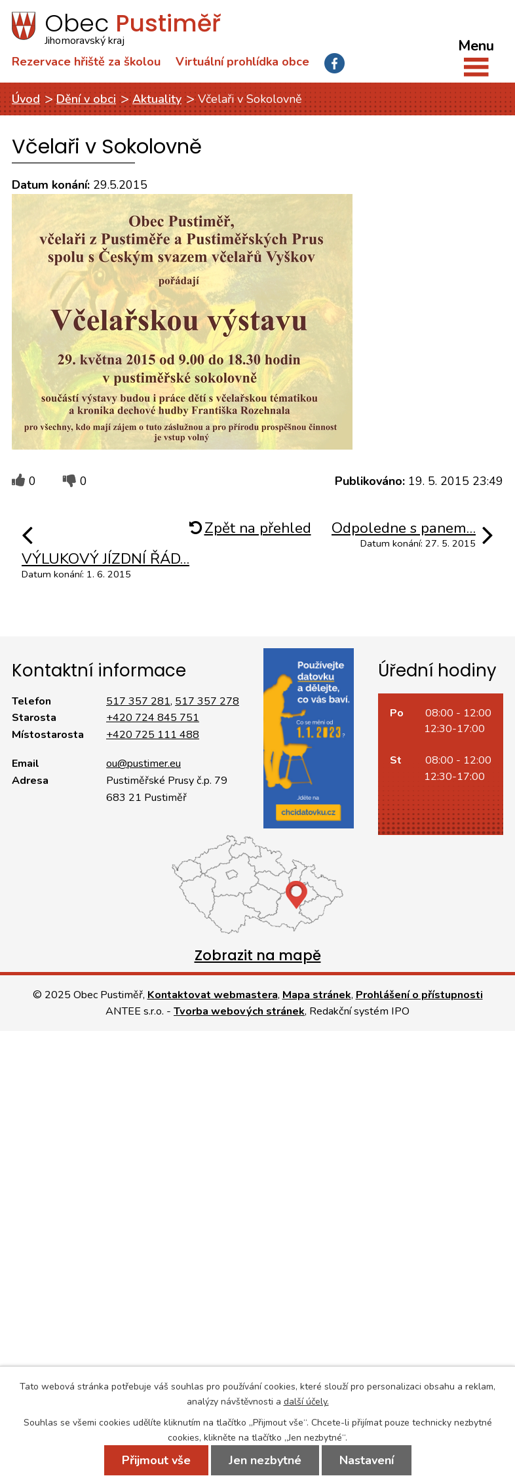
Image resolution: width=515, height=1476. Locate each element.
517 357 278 (207, 701)
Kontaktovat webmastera (212, 995)
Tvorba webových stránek (239, 1011)
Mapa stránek (316, 995)
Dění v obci (86, 99)
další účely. (306, 1401)
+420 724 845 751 (152, 717)
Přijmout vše (156, 1460)
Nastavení (366, 1460)
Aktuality (156, 99)
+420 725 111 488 (152, 735)
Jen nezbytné (265, 1460)
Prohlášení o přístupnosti (419, 995)
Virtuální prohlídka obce (242, 61)
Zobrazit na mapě (258, 955)
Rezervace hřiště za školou (86, 61)
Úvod (26, 99)
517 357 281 (138, 701)
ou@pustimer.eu (143, 763)
